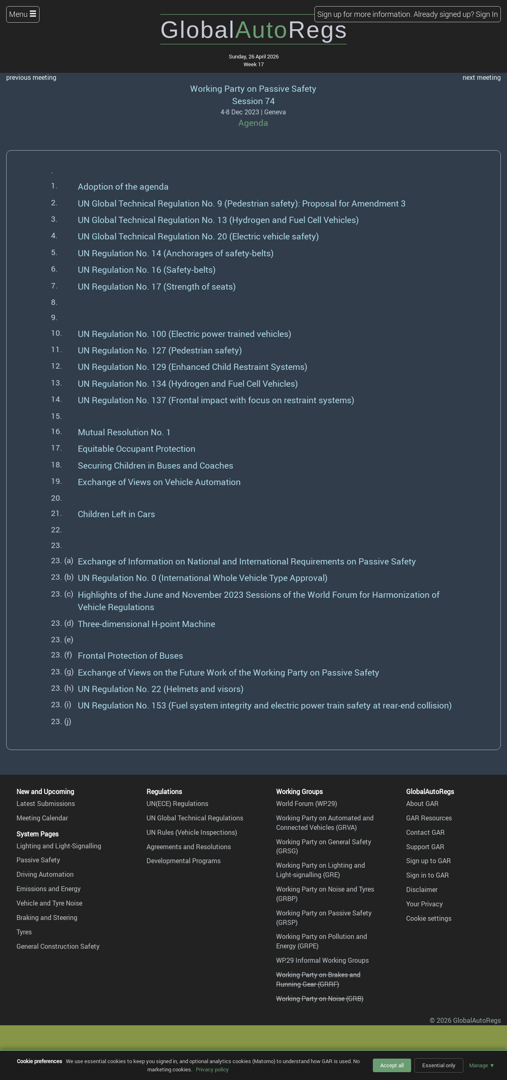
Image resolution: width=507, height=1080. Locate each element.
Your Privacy (424, 903)
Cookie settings (428, 918)
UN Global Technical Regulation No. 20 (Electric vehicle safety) (198, 236)
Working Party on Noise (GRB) (319, 998)
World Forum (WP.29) (306, 803)
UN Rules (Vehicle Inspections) (192, 832)
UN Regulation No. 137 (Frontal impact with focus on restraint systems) (216, 400)
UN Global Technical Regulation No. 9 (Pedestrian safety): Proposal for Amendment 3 (242, 203)
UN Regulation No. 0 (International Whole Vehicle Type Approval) (203, 577)
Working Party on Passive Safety (253, 88)
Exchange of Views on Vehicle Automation (159, 482)
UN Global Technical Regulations (195, 817)
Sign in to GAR (427, 875)
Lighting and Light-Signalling (58, 845)
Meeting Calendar (42, 817)
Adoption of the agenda (123, 186)
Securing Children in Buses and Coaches (155, 465)
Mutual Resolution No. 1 (124, 432)
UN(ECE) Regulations (177, 803)
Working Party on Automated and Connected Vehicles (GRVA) (325, 822)
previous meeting (31, 77)
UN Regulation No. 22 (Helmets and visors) (161, 688)
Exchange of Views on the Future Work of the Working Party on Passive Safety (228, 672)
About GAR (422, 803)
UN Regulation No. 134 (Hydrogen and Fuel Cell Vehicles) (188, 383)
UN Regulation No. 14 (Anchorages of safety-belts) (176, 253)
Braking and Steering (46, 917)
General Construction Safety (58, 946)
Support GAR (425, 846)
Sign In (487, 14)
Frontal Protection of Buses (130, 655)
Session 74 (253, 101)
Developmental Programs (184, 860)
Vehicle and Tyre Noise (49, 903)
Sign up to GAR (428, 860)
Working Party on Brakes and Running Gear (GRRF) (318, 979)
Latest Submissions (45, 803)
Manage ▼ (482, 1065)
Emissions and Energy (48, 888)
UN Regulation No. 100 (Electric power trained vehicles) (184, 333)
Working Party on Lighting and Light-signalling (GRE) (320, 870)
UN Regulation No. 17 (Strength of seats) (157, 286)
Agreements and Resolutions (189, 846)
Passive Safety (38, 859)
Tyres (24, 931)
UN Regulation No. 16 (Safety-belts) (147, 269)
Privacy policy (212, 1069)
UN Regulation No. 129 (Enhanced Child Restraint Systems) (192, 366)
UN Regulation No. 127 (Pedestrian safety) (160, 350)
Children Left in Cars (116, 514)
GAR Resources (429, 817)
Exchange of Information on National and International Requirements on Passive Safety (247, 561)
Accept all (392, 1065)
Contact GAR (425, 832)
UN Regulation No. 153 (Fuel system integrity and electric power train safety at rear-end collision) (265, 705)
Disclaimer (421, 889)
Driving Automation (45, 874)
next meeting (482, 77)
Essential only (439, 1065)
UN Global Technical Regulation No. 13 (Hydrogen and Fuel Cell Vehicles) (218, 219)
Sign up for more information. (364, 14)
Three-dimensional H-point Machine (146, 623)
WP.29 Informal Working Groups (322, 960)
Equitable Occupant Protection (136, 448)
